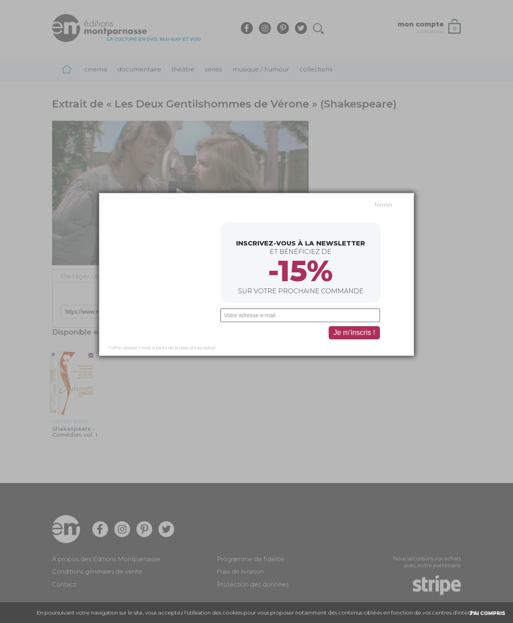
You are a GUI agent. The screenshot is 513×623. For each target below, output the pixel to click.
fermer (384, 158)
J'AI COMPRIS (487, 613)
